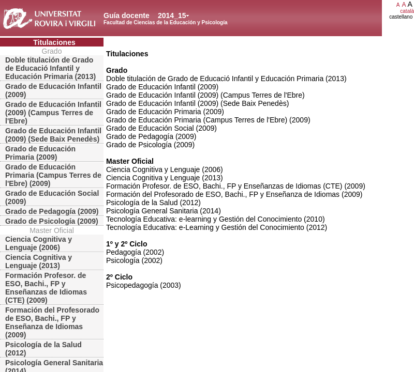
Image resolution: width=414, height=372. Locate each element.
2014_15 (172, 15)
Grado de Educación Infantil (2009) (53, 90)
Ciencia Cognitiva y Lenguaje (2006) (38, 243)
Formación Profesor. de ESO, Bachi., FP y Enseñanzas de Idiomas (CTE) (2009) (46, 287)
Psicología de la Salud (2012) (43, 348)
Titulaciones (54, 42)
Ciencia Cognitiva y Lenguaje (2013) (38, 261)
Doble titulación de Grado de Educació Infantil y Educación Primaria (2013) (50, 68)
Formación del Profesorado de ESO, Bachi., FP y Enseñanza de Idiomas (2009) (52, 322)
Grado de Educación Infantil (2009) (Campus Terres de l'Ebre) (53, 112)
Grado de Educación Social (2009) (52, 197)
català (407, 11)
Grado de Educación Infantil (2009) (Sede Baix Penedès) (53, 135)
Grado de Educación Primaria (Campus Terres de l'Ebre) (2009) (53, 175)
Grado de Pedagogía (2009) (52, 211)
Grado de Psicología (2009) (51, 221)
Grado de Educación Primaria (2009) (40, 153)
